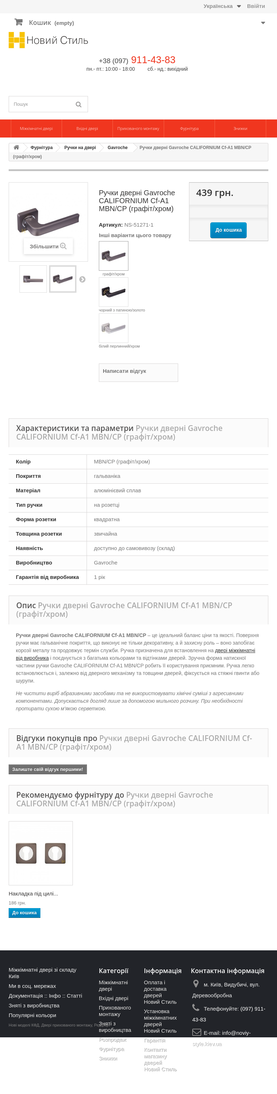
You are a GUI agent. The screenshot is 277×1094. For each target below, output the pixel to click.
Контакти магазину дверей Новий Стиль (160, 1059)
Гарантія (154, 1040)
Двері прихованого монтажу (66, 1082)
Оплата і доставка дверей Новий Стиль (160, 992)
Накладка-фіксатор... (177, 893)
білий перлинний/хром (119, 330)
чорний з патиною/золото (122, 294)
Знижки (240, 128)
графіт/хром (113, 258)
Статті (74, 996)
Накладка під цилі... (247, 893)
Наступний (82, 279)
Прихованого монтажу (138, 128)
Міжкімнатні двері (36, 128)
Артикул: (111, 225)
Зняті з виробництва (34, 1005)
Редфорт (102, 1082)
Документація (26, 996)
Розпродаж (112, 1039)
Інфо (55, 996)
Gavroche (118, 147)
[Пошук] (79, 104)
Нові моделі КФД (24, 1082)
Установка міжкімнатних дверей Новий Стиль (160, 1021)
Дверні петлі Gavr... (33, 893)
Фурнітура (189, 128)
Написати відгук (124, 371)
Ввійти (256, 6)
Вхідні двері (87, 128)
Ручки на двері (80, 147)
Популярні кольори (32, 1015)
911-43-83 (153, 60)
